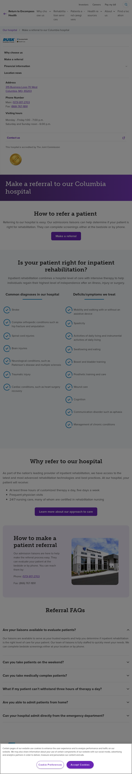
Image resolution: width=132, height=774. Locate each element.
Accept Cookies (80, 765)
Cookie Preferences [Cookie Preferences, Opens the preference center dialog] (50, 765)
